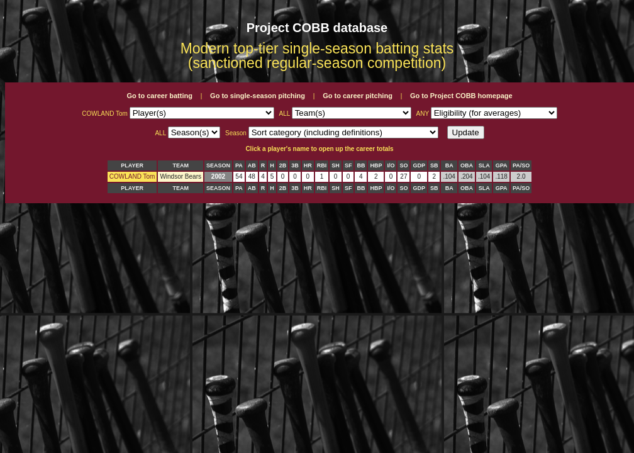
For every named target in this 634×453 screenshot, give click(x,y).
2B (283, 165)
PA (239, 165)
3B (295, 165)
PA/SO (521, 165)
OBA (466, 165)
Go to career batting (159, 95)
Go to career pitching (357, 95)
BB (361, 165)
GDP (419, 165)
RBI (322, 165)
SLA (484, 165)
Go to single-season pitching (257, 95)
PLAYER (132, 165)
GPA (502, 165)
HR (308, 165)
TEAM (180, 165)
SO (403, 165)
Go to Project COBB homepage (461, 95)
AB (252, 165)
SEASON (218, 165)
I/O (390, 165)
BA (449, 165)
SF (348, 165)
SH (335, 165)
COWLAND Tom (132, 176)
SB (434, 165)
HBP (376, 165)
